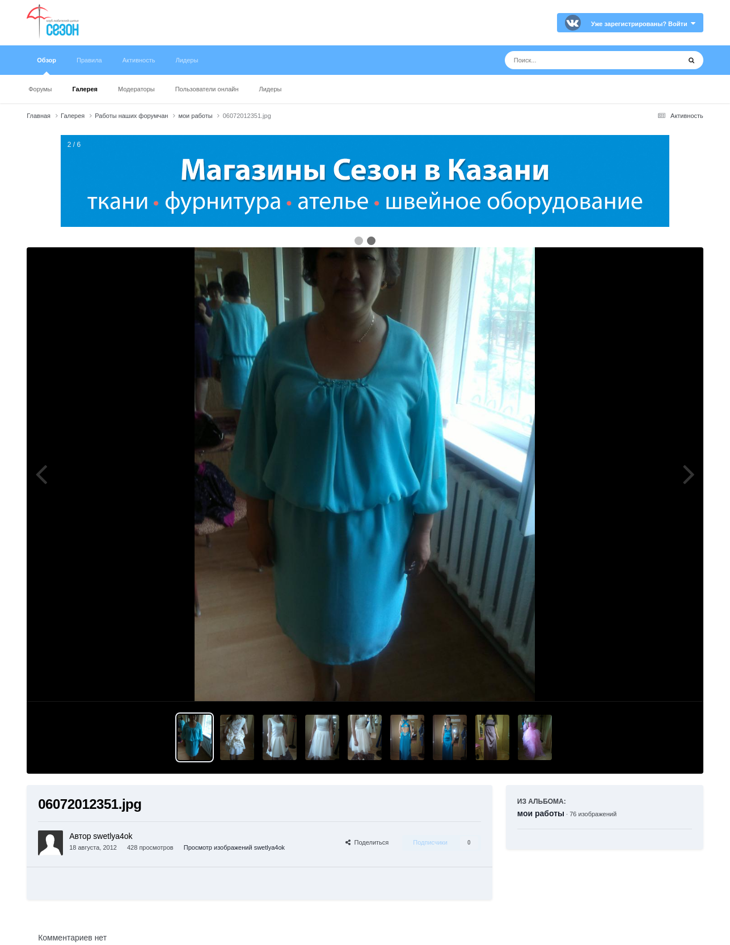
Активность (139, 60)
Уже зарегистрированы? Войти (643, 23)
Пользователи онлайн (207, 89)
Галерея (85, 89)
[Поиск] (571, 60)
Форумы (40, 89)
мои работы (540, 813)
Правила (89, 60)
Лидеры (270, 89)
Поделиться (367, 842)
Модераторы (136, 89)
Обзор (46, 66)
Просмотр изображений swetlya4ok (234, 847)
